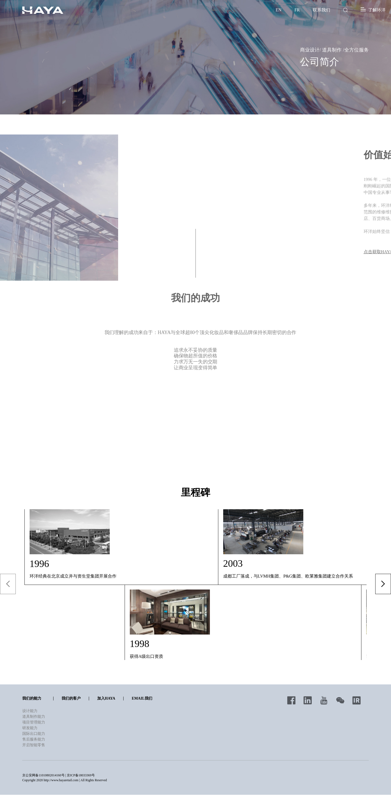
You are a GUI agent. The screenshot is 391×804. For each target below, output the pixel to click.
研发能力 (29, 728)
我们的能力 (31, 699)
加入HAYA (106, 699)
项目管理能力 (33, 722)
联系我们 (321, 10)
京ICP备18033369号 (81, 775)
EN (278, 10)
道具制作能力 (33, 717)
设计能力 (29, 711)
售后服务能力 (33, 740)
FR (297, 10)
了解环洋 (373, 10)
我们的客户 (71, 699)
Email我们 (142, 699)
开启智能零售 (33, 745)
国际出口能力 (33, 734)
